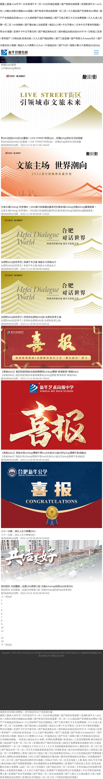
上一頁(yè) (6, 596)
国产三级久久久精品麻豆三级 (80, 773)
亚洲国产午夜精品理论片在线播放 (64, 770)
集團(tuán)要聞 (8, 64)
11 (2, 631)
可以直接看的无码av (60, 753)
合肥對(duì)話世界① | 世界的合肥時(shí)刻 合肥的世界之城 (31, 317)
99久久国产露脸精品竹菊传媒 (44, 756)
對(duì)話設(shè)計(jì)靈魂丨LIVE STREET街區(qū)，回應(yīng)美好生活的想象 (42, 138)
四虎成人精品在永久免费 (32, 739)
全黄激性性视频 (14, 770)
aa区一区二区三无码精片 (33, 767)
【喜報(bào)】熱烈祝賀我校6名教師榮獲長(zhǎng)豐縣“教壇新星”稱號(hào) (39, 371)
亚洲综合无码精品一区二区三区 (38, 777)
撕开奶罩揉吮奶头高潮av (74, 756)
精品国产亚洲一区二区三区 (18, 743)
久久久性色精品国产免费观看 (87, 753)
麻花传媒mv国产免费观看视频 (16, 763)
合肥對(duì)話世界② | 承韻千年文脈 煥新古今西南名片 (28, 262)
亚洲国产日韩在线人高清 (78, 763)
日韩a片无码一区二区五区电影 (60, 760)
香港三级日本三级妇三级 (35, 753)
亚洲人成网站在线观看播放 (14, 756)
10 (2, 627)
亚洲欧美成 (61, 749)
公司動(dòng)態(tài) (11, 68)
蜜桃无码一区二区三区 (91, 746)
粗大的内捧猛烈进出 (78, 749)
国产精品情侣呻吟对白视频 (29, 760)
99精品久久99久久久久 (34, 746)
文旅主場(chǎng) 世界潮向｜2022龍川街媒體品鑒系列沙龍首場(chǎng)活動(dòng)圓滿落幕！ (48, 207)
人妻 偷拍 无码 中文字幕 (89, 760)
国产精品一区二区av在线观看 (48, 773)
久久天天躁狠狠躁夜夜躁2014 (63, 746)
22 (2, 638)
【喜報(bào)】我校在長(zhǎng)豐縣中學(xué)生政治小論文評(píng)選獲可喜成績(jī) (43, 452)
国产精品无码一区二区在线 (61, 767)
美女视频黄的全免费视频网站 (49, 763)
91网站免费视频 (54, 739)
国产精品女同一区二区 (13, 749)
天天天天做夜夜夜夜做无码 (40, 749)
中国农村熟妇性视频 (66, 777)
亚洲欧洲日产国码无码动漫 (47, 743)
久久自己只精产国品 (34, 770)
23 (2, 641)
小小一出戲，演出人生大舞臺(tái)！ (19, 531)
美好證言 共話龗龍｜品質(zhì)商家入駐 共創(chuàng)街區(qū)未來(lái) (37, 586)
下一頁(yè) (6, 644)
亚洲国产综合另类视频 (20, 773)
